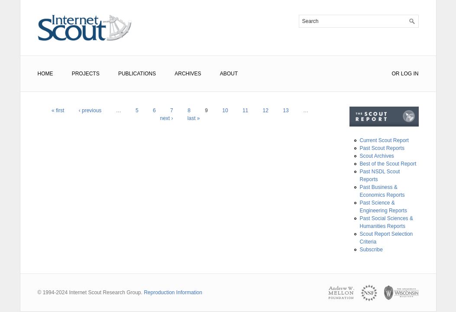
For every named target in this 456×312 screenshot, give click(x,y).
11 (245, 110)
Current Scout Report (384, 140)
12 (265, 110)
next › (166, 118)
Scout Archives (377, 156)
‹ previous (90, 110)
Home (45, 74)
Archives (188, 74)
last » (194, 118)
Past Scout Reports (382, 148)
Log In (410, 74)
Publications (137, 74)
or (395, 74)
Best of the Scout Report (388, 164)
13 (285, 110)
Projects (86, 74)
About (229, 74)
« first (58, 110)
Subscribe (371, 250)
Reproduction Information (173, 292)
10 (225, 110)
